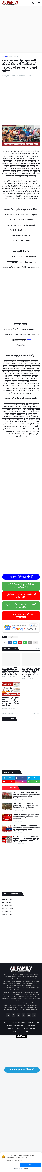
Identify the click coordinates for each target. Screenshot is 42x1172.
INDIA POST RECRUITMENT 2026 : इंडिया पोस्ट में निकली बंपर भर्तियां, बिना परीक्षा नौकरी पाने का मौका (26, 828)
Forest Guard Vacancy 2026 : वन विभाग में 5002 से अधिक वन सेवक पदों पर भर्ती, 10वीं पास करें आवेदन (26, 839)
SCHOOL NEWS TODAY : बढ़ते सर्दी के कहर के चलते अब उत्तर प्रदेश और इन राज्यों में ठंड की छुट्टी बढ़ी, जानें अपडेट (31, 672)
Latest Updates (10, 788)
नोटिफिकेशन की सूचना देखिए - (21, 586)
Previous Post (8, 713)
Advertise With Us (29, 1029)
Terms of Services (13, 1029)
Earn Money (6, 902)
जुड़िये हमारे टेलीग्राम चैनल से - (21, 606)
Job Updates (7, 899)
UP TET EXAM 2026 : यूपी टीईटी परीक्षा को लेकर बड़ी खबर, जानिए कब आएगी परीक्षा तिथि (26, 817)
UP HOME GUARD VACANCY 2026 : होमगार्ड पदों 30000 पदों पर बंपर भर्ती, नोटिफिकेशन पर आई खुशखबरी (25, 806)
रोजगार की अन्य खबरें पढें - (21, 615)
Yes (30, 1166)
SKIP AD (21, 1035)
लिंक (29, 340)
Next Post (35, 713)
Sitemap (16, 1031)
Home (4, 56)
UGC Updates (7, 914)
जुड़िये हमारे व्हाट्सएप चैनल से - (21, 596)
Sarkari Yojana (7, 908)
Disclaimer (31, 1026)
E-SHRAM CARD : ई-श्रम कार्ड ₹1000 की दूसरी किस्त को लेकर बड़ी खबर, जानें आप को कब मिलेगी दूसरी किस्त (10, 702)
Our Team (25, 1031)
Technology (6, 911)
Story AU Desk (13, 56)
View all (37, 649)
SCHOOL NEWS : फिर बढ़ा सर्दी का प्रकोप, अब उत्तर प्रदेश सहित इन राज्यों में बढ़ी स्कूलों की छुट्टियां (10, 671)
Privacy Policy (19, 1026)
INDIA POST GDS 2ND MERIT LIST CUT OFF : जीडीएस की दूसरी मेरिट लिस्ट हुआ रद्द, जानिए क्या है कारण (26, 795)
